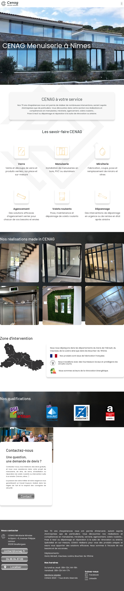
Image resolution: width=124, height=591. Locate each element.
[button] (121, 4)
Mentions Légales (52, 575)
